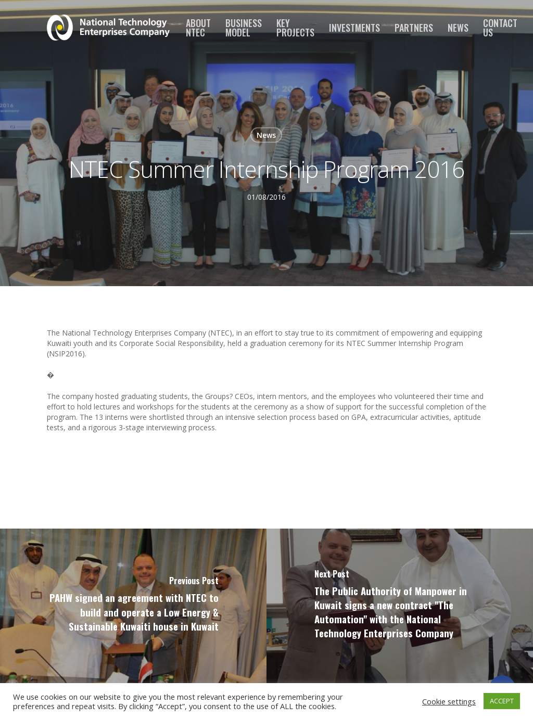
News (458, 27)
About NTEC (198, 27)
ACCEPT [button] (502, 700)
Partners (414, 27)
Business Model (243, 27)
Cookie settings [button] (449, 701)
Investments (354, 27)
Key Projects (295, 27)
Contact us (500, 27)
